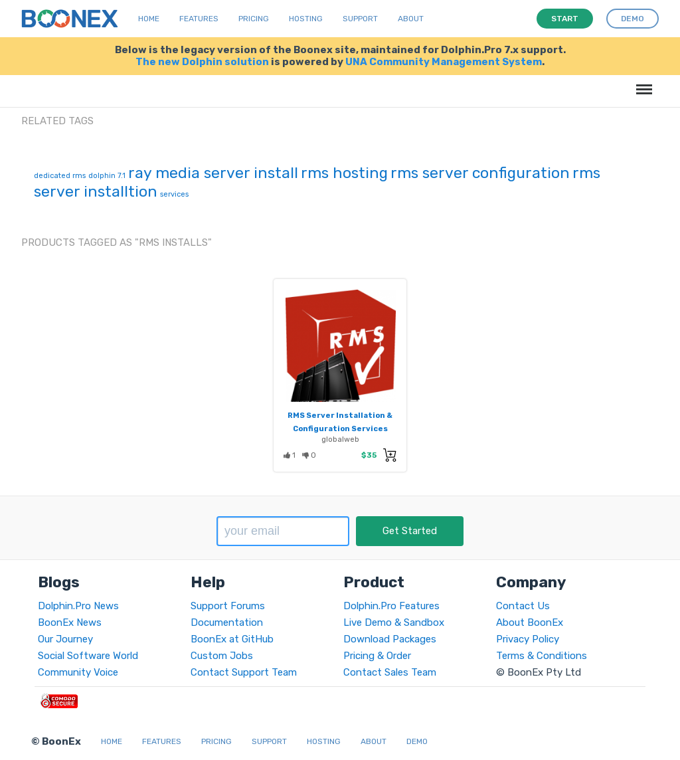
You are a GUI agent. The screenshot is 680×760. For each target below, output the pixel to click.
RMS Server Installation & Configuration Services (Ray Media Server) (340, 428)
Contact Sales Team (389, 672)
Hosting (306, 18)
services (174, 194)
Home (148, 18)
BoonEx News (70, 622)
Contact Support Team (244, 672)
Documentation (227, 622)
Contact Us (523, 606)
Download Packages (389, 639)
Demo (417, 741)
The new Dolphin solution (202, 62)
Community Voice (78, 672)
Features (198, 18)
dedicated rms (60, 175)
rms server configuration (480, 172)
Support (360, 18)
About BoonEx (529, 622)
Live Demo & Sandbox (393, 622)
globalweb (340, 439)
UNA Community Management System (443, 62)
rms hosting (344, 172)
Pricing (253, 18)
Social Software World (88, 656)
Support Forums (228, 606)
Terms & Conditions (541, 656)
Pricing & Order (377, 656)
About (411, 18)
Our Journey (65, 639)
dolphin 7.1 (107, 175)
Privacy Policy (527, 639)
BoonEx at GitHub (232, 639)
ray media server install (213, 172)
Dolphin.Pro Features (391, 606)
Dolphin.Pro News (78, 606)
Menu (642, 82)
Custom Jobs (222, 656)
